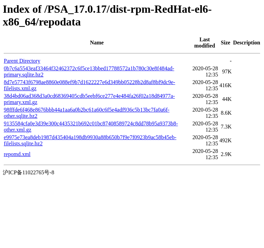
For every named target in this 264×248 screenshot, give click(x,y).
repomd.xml (17, 154)
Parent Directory (22, 61)
